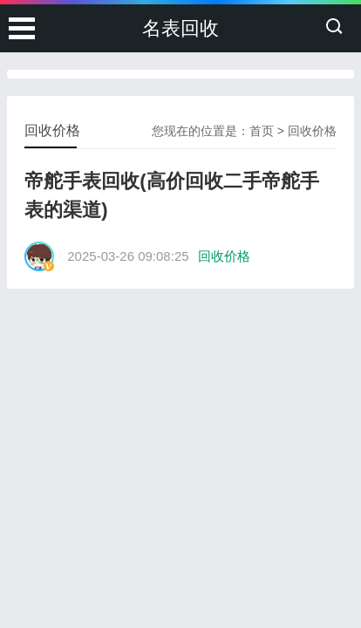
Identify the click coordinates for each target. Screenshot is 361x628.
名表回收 (180, 28)
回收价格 (312, 131)
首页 (261, 131)
